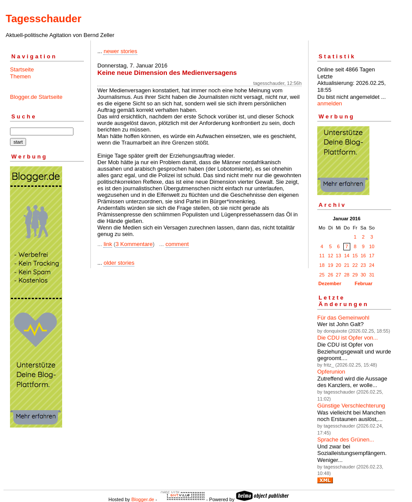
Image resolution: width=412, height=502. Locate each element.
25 (322, 274)
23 (363, 265)
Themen (20, 76)
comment (177, 244)
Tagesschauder (43, 18)
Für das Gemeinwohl (343, 317)
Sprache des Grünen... (345, 439)
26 (330, 274)
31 (371, 274)
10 (371, 246)
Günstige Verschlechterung (351, 405)
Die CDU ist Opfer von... (347, 337)
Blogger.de (142, 499)
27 (338, 274)
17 (371, 255)
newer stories (120, 51)
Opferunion (331, 371)
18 (322, 265)
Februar (363, 283)
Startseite (22, 69)
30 (363, 274)
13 (338, 255)
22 (355, 265)
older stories (118, 262)
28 (346, 274)
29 (355, 274)
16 (363, 255)
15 (355, 255)
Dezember (330, 283)
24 (371, 265)
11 (322, 255)
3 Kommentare (134, 244)
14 (346, 255)
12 (330, 255)
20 (338, 265)
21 (346, 265)
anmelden (329, 103)
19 (330, 265)
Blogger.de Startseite (36, 97)
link (107, 244)
